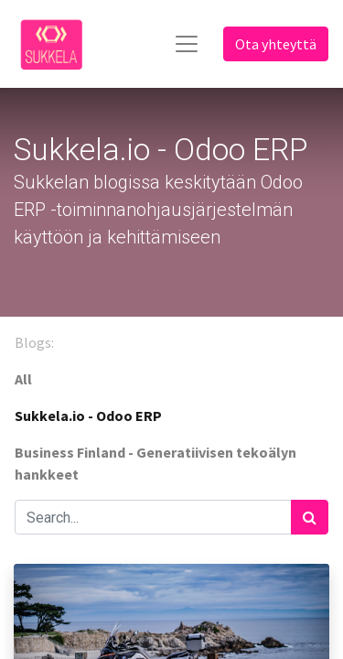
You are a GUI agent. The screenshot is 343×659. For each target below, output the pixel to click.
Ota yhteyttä (275, 44)
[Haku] (309, 517)
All (23, 379)
